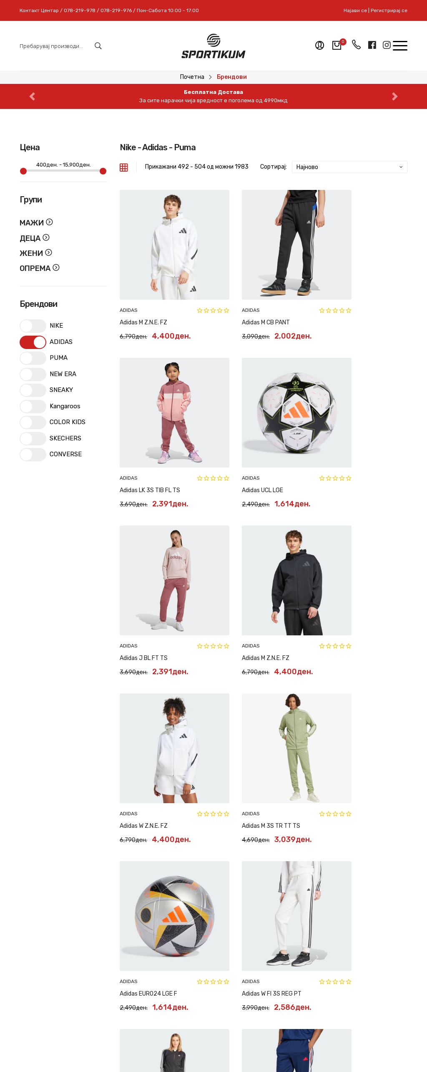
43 (328, 777)
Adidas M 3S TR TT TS (249, 591)
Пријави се (377, 950)
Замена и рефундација (171, 917)
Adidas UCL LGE (140, 446)
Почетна (192, 77)
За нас (229, 913)
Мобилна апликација (235, 976)
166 (370, 777)
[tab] (124, 167)
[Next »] (394, 781)
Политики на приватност (170, 986)
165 (354, 777)
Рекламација (170, 936)
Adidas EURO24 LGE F (348, 591)
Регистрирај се (389, 10)
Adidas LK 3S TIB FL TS (350, 300)
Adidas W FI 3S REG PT (149, 737)
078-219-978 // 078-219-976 (90, 967)
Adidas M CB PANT (244, 300)
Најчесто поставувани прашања (172, 959)
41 (299, 777)
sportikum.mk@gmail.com (80, 982)
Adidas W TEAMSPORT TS (253, 737)
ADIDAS (129, 288)
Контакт (232, 928)
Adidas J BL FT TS (244, 446)
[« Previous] (243, 781)
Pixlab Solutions (235, 1050)
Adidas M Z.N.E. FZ (143, 300)
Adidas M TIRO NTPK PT (351, 737)
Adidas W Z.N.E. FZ (144, 591)
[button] (32, 96)
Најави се (355, 10)
